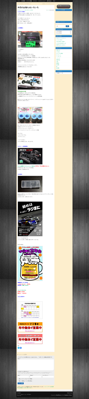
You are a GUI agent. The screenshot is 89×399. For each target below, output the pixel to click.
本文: (19, 358)
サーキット (58, 55)
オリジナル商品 (59, 53)
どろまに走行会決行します (61, 43)
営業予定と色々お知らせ (60, 44)
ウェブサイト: (45, 375)
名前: (19, 375)
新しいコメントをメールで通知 (25, 378)
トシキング (58, 56)
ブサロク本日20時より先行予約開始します (24, 3)
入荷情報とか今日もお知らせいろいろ (48, 3)
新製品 (57, 63)
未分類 (57, 64)
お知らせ (58, 50)
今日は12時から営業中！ (60, 41)
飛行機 (57, 68)
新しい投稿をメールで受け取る (25, 380)
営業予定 (58, 59)
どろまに (58, 51)
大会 (57, 61)
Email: (31, 375)
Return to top (69, 392)
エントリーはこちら (22, 290)
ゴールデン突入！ (59, 39)
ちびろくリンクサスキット (61, 38)
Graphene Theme (68, 395)
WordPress (58, 395)
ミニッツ (58, 58)
